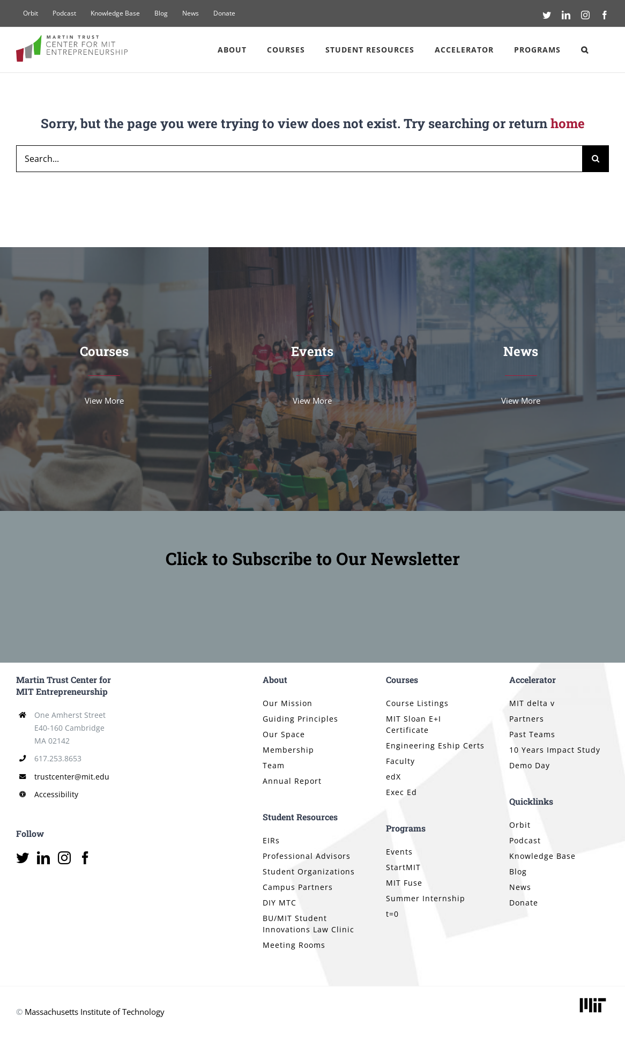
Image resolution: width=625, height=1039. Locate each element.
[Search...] (299, 158)
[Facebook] (85, 857)
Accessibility (56, 794)
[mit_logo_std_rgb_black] (593, 998)
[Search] (595, 158)
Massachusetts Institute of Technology (95, 1011)
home (567, 123)
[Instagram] (64, 857)
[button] (585, 49)
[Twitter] (22, 857)
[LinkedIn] (43, 857)
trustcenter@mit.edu (71, 776)
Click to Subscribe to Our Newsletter (313, 558)
